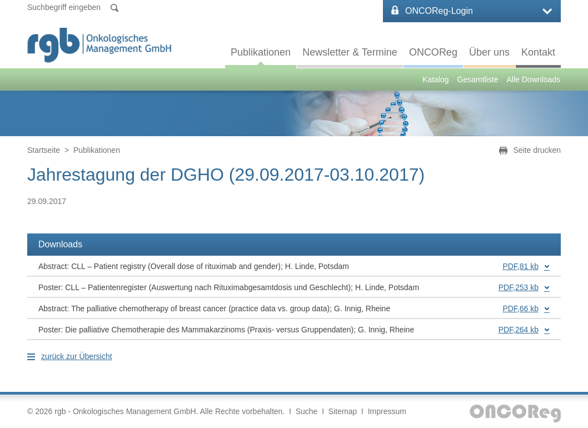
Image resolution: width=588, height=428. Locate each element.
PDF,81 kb (520, 266)
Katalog (435, 79)
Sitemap (342, 411)
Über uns (489, 52)
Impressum (387, 411)
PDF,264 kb (519, 329)
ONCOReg (433, 52)
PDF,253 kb (519, 287)
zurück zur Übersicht (76, 356)
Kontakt (538, 52)
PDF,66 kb (520, 308)
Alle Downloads (534, 79)
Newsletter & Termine (349, 52)
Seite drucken (537, 150)
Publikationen (261, 52)
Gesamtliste (478, 79)
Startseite (43, 150)
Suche (307, 411)
